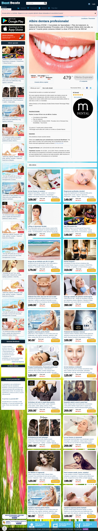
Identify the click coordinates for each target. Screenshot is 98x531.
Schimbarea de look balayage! (38, 437)
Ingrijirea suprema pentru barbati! (75, 507)
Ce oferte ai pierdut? (87, 524)
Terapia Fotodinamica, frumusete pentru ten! (43, 367)
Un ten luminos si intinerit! (73, 367)
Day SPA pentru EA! (70, 226)
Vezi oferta (55, 200)
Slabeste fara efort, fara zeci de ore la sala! (42, 296)
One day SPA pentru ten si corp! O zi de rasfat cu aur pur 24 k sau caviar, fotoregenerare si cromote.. (12, 313)
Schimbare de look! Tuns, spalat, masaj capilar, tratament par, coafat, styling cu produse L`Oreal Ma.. (11, 274)
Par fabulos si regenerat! (36, 472)
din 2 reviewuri (78, 97)
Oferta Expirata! (84, 77)
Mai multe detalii (47, 88)
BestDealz (10, 3)
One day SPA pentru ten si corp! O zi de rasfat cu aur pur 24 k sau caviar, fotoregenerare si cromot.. (12, 177)
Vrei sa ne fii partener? (40, 524)
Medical (44, 8)
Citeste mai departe (17, 361)
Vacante (23, 8)
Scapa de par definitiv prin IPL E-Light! (41, 261)
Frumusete (33, 8)
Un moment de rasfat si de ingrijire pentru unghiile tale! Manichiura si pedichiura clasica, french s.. (11, 138)
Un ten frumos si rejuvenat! (73, 437)
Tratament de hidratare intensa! (74, 332)
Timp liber (54, 8)
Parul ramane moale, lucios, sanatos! (76, 472)
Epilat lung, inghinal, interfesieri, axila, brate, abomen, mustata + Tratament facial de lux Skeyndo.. (12, 158)
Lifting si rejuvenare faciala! (37, 226)
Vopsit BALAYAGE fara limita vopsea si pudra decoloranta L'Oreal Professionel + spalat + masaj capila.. (13, 100)
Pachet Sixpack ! (69, 261)
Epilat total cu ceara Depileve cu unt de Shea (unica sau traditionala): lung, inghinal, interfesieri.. (13, 80)
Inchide (95, 13)
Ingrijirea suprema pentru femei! (38, 332)
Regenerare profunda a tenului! (74, 191)
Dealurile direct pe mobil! (65, 524)
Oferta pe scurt (35, 88)
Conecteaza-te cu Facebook (89, 4)
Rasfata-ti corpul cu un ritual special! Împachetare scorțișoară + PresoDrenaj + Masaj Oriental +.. (12, 61)
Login (93, 4)
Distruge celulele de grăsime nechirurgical (78, 296)
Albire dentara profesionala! (49, 21)
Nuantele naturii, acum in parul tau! (75, 402)
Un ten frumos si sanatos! (36, 191)
